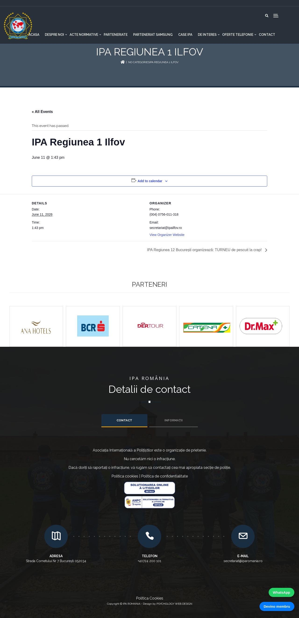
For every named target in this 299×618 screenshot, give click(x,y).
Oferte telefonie (237, 34)
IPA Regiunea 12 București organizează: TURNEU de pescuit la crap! (205, 250)
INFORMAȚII (173, 420)
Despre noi (54, 34)
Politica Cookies (149, 598)
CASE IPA (185, 34)
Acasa (33, 34)
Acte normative (84, 34)
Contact (267, 34)
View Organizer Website (167, 235)
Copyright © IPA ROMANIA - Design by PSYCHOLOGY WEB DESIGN (149, 603)
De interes (207, 34)
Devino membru (277, 606)
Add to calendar (150, 181)
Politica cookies (124, 476)
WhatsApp (281, 592)
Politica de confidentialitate (164, 476)
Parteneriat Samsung (153, 34)
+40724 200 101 (149, 561)
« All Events (42, 112)
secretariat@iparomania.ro (243, 561)
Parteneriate (116, 34)
